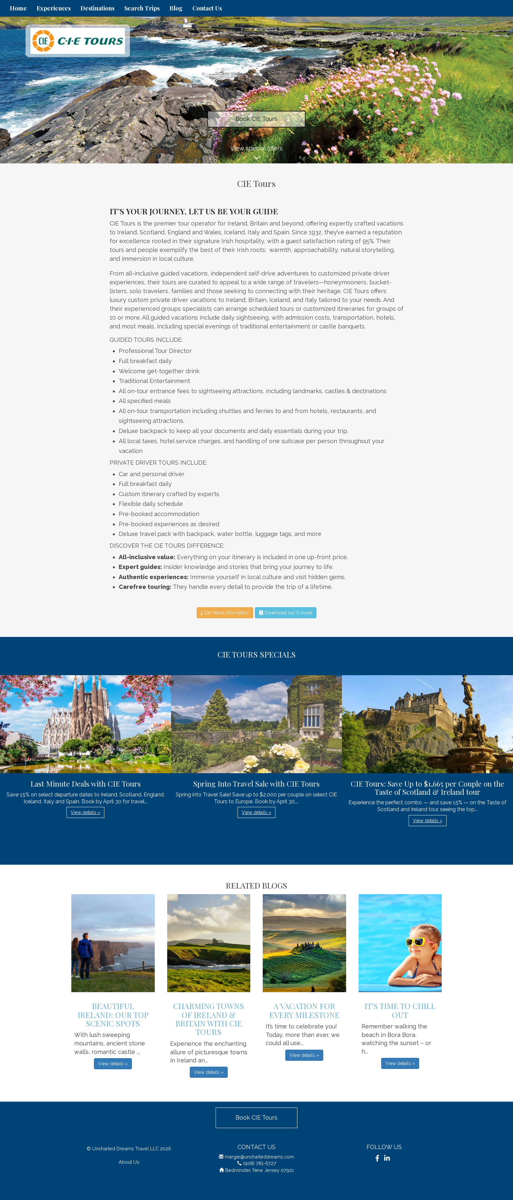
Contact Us (207, 8)
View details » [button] (85, 812)
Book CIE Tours (256, 118)
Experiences (54, 8)
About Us (129, 1162)
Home (18, 8)
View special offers (256, 154)
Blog (176, 8)
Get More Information (225, 612)
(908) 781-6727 (259, 1163)
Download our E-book (285, 612)
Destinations (97, 8)
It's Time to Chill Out (399, 1010)
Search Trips (142, 8)
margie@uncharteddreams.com (259, 1156)
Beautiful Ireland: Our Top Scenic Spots (113, 1014)
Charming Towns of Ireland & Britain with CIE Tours (208, 1019)
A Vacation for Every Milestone (304, 1010)
